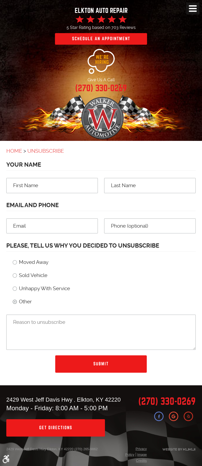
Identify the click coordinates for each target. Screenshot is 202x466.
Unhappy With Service (44, 288)
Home (14, 151)
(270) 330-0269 (167, 401)
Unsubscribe (45, 151)
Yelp (188, 416)
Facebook (159, 416)
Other (25, 302)
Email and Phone (32, 205)
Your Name (23, 164)
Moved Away (33, 262)
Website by (174, 449)
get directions (55, 428)
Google (173, 416)
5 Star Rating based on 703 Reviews (101, 27)
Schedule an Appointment (101, 39)
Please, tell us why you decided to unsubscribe (82, 245)
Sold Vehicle (33, 275)
